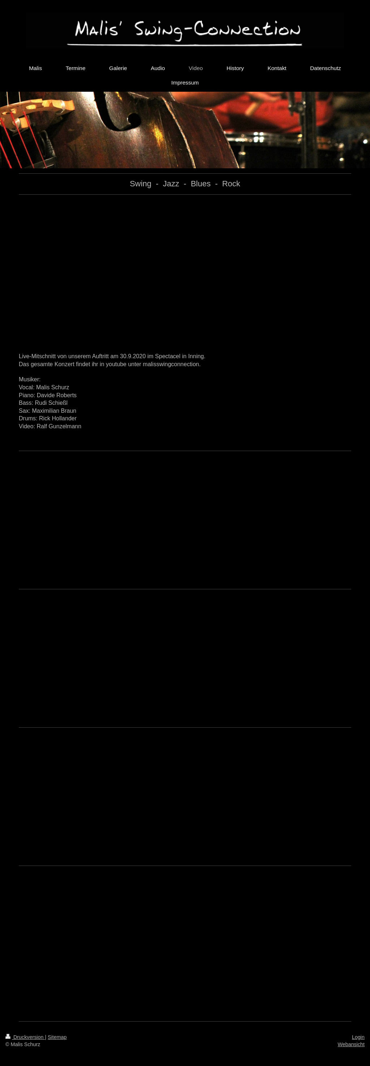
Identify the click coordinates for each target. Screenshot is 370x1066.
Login (358, 1037)
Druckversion (25, 1037)
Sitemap (57, 1037)
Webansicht (351, 1044)
